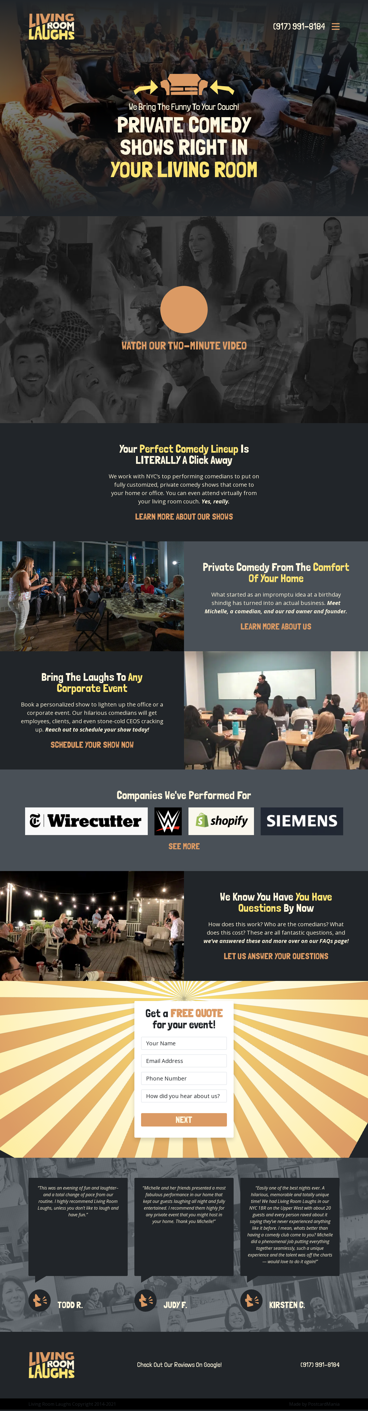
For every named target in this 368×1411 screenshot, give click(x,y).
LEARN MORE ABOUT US (276, 627)
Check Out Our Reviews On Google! (179, 1366)
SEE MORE (184, 847)
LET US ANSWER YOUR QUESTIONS (276, 957)
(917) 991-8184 (297, 26)
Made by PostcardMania (314, 1405)
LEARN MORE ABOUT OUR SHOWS (184, 517)
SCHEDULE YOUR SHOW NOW (92, 745)
